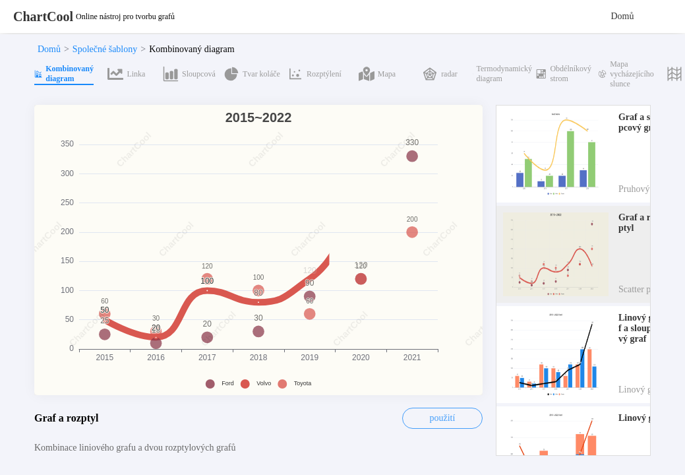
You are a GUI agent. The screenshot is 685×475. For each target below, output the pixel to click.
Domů (622, 16)
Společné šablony (105, 49)
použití (443, 418)
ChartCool (43, 16)
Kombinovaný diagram (191, 49)
